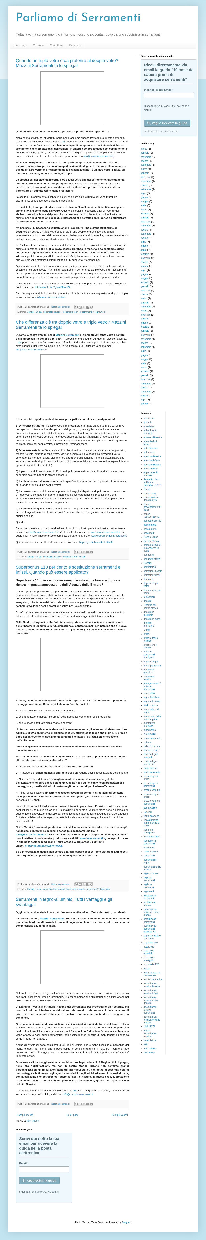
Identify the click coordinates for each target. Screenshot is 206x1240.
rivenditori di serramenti (54, 889)
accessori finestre (153, 437)
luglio (143, 193)
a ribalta (148, 422)
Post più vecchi (120, 1115)
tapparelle (149, 946)
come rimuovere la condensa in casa (152, 548)
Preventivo (75, 45)
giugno (144, 197)
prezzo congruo (152, 790)
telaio (146, 968)
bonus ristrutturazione (151, 515)
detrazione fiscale (153, 571)
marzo (144, 148)
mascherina (150, 730)
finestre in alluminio (149, 613)
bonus (147, 489)
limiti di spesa (151, 705)
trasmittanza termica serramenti (150, 1010)
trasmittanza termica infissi (151, 992)
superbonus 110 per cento (97, 889)
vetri (103, 312)
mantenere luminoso (149, 724)
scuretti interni (151, 851)
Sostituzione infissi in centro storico (151, 912)
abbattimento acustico (150, 432)
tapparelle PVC (152, 964)
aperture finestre (152, 464)
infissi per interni (152, 665)
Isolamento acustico (52, 312)
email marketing (151, 131)
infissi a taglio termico (151, 639)
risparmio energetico (149, 831)
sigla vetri (149, 891)
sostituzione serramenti (150, 920)
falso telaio (149, 597)
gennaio (145, 152)
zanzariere (149, 1052)
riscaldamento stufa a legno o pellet (151, 823)
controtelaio (150, 567)
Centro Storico (151, 541)
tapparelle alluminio (149, 952)
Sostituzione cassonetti (150, 897)
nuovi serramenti (152, 738)
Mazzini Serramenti (67, 334)
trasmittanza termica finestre (152, 985)
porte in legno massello (151, 755)
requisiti (148, 812)
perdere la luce (151, 750)
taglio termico (151, 942)
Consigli (30, 312)
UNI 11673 (149, 1026)
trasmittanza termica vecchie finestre (152, 1019)
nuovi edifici (150, 734)
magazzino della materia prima (152, 718)
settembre (146, 165)
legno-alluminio (152, 701)
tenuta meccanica (153, 979)
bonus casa (150, 493)
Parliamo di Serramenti (78, 18)
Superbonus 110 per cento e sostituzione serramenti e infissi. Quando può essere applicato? (68, 570)
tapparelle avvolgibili (149, 959)
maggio (144, 201)
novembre (146, 157)
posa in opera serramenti (151, 784)
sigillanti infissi (151, 873)
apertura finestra (152, 456)
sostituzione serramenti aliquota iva (150, 928)
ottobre (144, 161)
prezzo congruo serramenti (152, 802)
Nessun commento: (61, 307)
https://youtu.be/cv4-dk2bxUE (96, 542)
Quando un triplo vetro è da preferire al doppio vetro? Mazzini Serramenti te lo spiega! (67, 63)
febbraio (145, 213)
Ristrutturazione (152, 836)
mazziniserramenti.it (92, 838)
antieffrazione (151, 448)
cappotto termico (152, 520)
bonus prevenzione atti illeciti (152, 507)
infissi (147, 634)
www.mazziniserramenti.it (105, 532)
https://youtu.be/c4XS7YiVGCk (43, 845)
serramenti (149, 855)
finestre (147, 601)
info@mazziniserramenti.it (99, 156)
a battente (149, 418)
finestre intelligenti (149, 624)
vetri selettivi (150, 1048)
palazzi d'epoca (152, 746)
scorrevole (149, 847)
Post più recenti (25, 1115)
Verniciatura (150, 1040)
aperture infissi (151, 468)
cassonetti (149, 533)
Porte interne (150, 768)
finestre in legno (152, 619)
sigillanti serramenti (149, 879)
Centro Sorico (151, 537)
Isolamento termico (72, 312)
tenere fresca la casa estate (152, 974)
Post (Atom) (32, 1120)
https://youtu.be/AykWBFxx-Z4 (52, 287)
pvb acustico (150, 807)
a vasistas (149, 426)
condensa (149, 554)
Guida (38, 312)
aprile (143, 205)
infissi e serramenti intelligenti (149, 654)
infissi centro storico (150, 646)
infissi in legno (151, 661)
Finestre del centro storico (151, 606)
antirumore (149, 452)
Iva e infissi (149, 693)
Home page (20, 45)
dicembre (145, 177)
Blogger (126, 1222)
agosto (144, 237)
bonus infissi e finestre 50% (151, 498)
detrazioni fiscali (152, 575)
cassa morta (150, 529)
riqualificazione (151, 816)
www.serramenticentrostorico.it (109, 535)
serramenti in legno (91, 312)
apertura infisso (152, 460)
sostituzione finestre (150, 903)
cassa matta (150, 524)
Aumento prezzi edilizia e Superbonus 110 (152, 482)
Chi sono (38, 45)
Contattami (56, 45)
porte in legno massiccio (151, 762)
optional (148, 742)
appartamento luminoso (151, 474)
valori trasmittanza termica (150, 1033)
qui (63, 141)
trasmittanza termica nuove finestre (151, 1000)
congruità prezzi (152, 559)
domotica (148, 579)
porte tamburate (152, 772)
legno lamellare (152, 697)
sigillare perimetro (149, 886)
